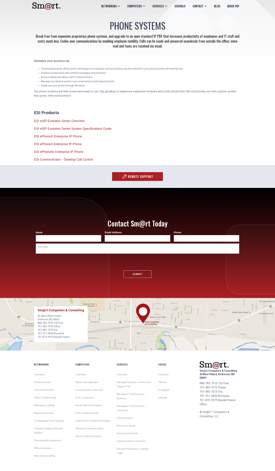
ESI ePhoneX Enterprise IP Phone (58, 136)
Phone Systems (42, 382)
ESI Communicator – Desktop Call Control (63, 159)
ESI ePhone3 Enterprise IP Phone (58, 144)
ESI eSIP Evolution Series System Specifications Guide (73, 128)
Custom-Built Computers (89, 389)
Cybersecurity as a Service (131, 440)
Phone (177, 232)
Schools (180, 6)
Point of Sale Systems (87, 412)
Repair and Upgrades (86, 382)
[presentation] (137, 262)
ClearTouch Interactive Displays (93, 420)
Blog (217, 6)
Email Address (113, 232)
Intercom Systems (44, 389)
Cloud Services (125, 417)
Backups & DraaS (126, 425)
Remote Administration (88, 436)
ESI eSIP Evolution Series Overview (59, 121)
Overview (39, 374)
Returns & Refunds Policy (89, 428)
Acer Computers (84, 397)
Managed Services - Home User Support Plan (134, 384)
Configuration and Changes (49, 420)
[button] (111, 6)
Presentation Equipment (47, 440)
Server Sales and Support (89, 405)
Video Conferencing (45, 397)
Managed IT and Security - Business (131, 396)
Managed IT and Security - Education (131, 408)
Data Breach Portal (127, 433)
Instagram (163, 389)
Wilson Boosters (43, 447)
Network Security (43, 412)
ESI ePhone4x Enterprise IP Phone (58, 152)
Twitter (162, 382)
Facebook (163, 374)
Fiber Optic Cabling (44, 455)
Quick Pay (233, 6)
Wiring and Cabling (44, 405)
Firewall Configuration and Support (48, 430)
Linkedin (162, 397)
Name (39, 232)
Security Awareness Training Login (132, 450)
